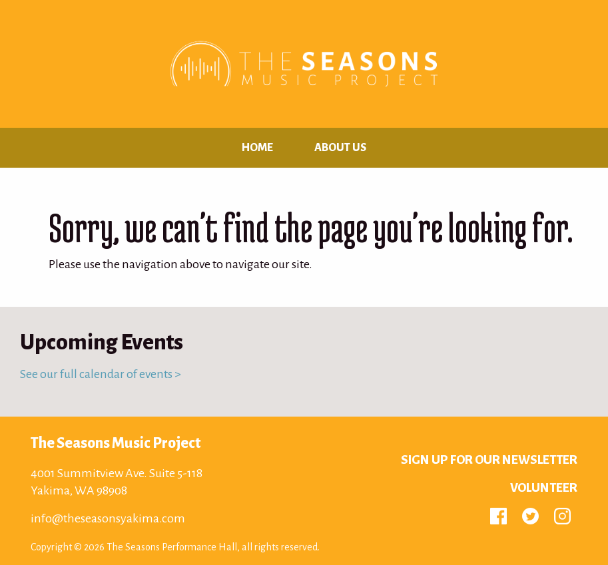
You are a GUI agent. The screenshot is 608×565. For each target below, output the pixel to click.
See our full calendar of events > (100, 374)
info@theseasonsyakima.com (108, 518)
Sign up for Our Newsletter (489, 460)
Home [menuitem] (257, 148)
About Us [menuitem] (340, 148)
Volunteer (543, 487)
